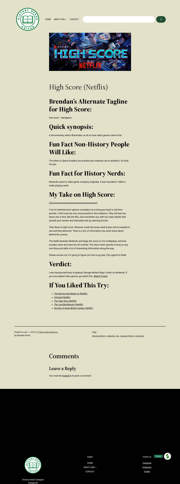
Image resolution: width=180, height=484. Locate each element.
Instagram (146, 467)
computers (111, 336)
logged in (66, 375)
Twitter (147, 471)
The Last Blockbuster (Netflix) (68, 304)
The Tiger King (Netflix (65, 301)
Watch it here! (100, 276)
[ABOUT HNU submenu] (66, 19)
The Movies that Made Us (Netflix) (70, 293)
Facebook (147, 463)
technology (139, 336)
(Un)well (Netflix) (62, 297)
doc (117, 336)
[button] (167, 456)
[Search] (161, 19)
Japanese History (127, 336)
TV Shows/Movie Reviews (47, 332)
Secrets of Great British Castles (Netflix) (73, 308)
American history (99, 336)
